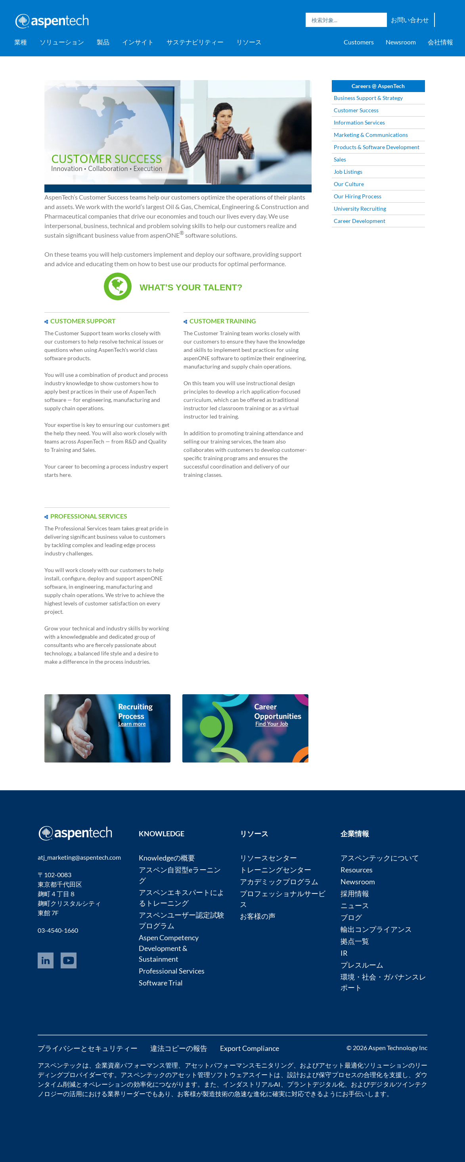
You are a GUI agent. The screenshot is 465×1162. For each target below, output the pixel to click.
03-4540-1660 (58, 930)
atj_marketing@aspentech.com (79, 857)
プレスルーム (362, 964)
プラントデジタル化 (315, 1084)
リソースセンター (268, 857)
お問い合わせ (410, 19)
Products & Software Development (376, 147)
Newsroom (401, 42)
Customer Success (356, 110)
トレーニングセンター (275, 869)
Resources (357, 869)
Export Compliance (249, 1048)
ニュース (355, 905)
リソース (249, 42)
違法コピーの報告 (178, 1048)
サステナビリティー (195, 42)
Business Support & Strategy (368, 97)
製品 (103, 42)
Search (379, 20)
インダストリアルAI (251, 1084)
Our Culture (349, 184)
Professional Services (172, 970)
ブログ (351, 917)
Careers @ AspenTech (378, 86)
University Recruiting (360, 208)
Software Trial (161, 982)
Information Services (359, 122)
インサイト (138, 42)
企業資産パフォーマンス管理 (136, 1065)
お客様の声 (258, 916)
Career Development (359, 220)
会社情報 (440, 42)
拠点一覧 (355, 941)
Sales (340, 159)
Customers (359, 42)
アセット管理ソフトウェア (210, 1074)
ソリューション (62, 42)
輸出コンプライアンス (376, 929)
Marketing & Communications (371, 134)
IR (344, 953)
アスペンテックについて (380, 857)
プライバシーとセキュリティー (88, 1048)
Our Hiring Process (357, 196)
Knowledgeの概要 (167, 857)
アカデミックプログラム (279, 881)
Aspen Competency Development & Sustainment (169, 948)
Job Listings (348, 171)
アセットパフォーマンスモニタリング (239, 1065)
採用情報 (355, 893)
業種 (20, 42)
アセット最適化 (341, 1065)
